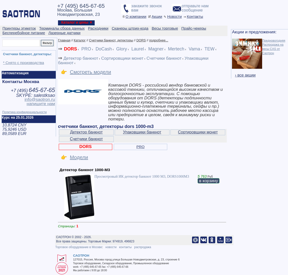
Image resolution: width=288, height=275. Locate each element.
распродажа (142, 247)
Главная (64, 40)
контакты (125, 247)
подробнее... (158, 40)
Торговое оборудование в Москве (78, 247)
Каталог (80, 40)
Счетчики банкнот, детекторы (111, 40)
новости (111, 247)
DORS (141, 40)
